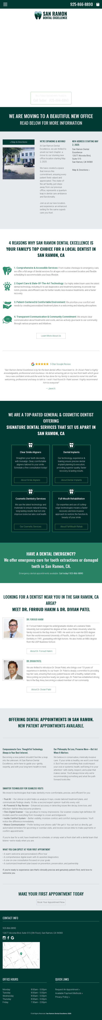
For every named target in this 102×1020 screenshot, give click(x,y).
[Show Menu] (5, 4)
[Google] (12, 937)
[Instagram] (4, 937)
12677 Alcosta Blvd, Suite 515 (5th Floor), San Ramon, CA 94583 (33, 933)
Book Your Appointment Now (51, 902)
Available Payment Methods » (69, 993)
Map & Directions (18, 142)
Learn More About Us (51, 336)
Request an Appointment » (67, 989)
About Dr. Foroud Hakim (41, 651)
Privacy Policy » (62, 997)
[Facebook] (8, 937)
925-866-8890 (81, 4)
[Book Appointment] (97, 4)
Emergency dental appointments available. (51, 573)
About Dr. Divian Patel (41, 689)
